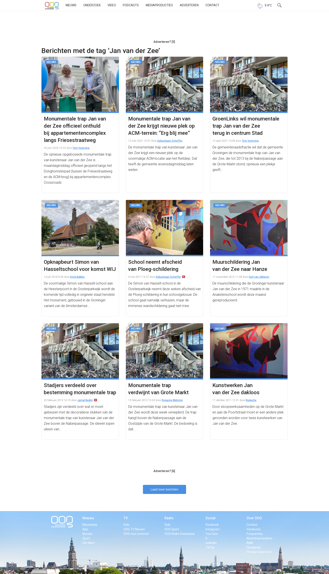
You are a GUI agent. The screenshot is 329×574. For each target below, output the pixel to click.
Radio (169, 518)
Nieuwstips (89, 524)
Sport (86, 538)
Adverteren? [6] (164, 471)
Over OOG (254, 518)
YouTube (212, 533)
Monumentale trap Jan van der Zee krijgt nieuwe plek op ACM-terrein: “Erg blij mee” (161, 126)
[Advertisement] (164, 27)
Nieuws (71, 5)
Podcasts (131, 5)
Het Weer (88, 543)
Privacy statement (259, 552)
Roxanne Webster (172, 400)
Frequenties (255, 533)
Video (112, 5)
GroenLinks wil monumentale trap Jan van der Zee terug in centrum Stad (245, 126)
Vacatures (254, 529)
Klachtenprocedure (259, 538)
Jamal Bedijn (85, 400)
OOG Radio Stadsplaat (179, 533)
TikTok (210, 547)
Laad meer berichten (164, 489)
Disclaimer (254, 547)
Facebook (212, 524)
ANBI (250, 543)
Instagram (213, 529)
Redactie (251, 400)
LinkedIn (211, 543)
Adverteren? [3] (164, 41)
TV (125, 518)
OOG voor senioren (136, 533)
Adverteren (189, 5)
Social (210, 518)
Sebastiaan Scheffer (169, 140)
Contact (212, 5)
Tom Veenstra (81, 148)
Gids (126, 524)
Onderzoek (92, 5)
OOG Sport (171, 529)
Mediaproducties (159, 5)
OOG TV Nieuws (134, 529)
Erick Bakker (77, 276)
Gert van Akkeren (259, 276)
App (85, 529)
